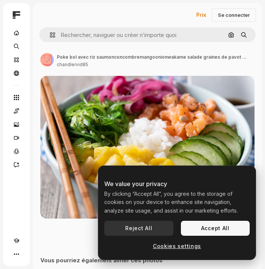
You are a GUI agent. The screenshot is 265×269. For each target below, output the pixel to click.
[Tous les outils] (16, 97)
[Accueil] (16, 33)
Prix (201, 15)
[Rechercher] (16, 46)
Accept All (215, 228)
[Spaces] (16, 111)
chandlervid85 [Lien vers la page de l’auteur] (72, 64)
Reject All (138, 228)
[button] (49, 35)
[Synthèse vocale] (16, 151)
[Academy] (16, 241)
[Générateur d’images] (16, 124)
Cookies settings (177, 246)
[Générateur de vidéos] (16, 138)
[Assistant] (16, 165)
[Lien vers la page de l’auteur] (47, 60)
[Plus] (16, 254)
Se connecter (234, 15)
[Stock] (16, 60)
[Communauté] (16, 73)
